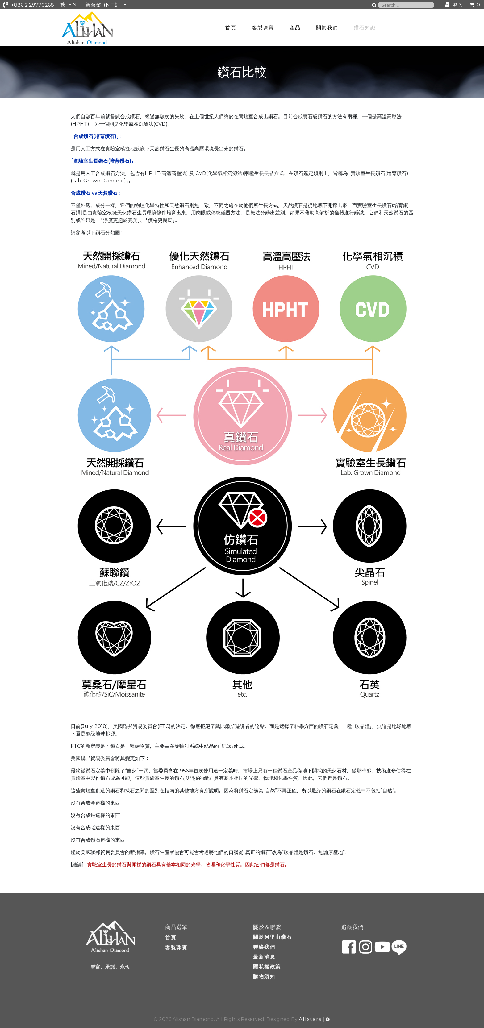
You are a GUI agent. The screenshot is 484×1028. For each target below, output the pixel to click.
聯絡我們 (264, 947)
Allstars (310, 1019)
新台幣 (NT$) (104, 5)
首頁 (230, 28)
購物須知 (264, 977)
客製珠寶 (263, 28)
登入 (458, 5)
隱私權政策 (267, 967)
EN (73, 5)
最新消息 (264, 957)
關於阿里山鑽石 (272, 937)
